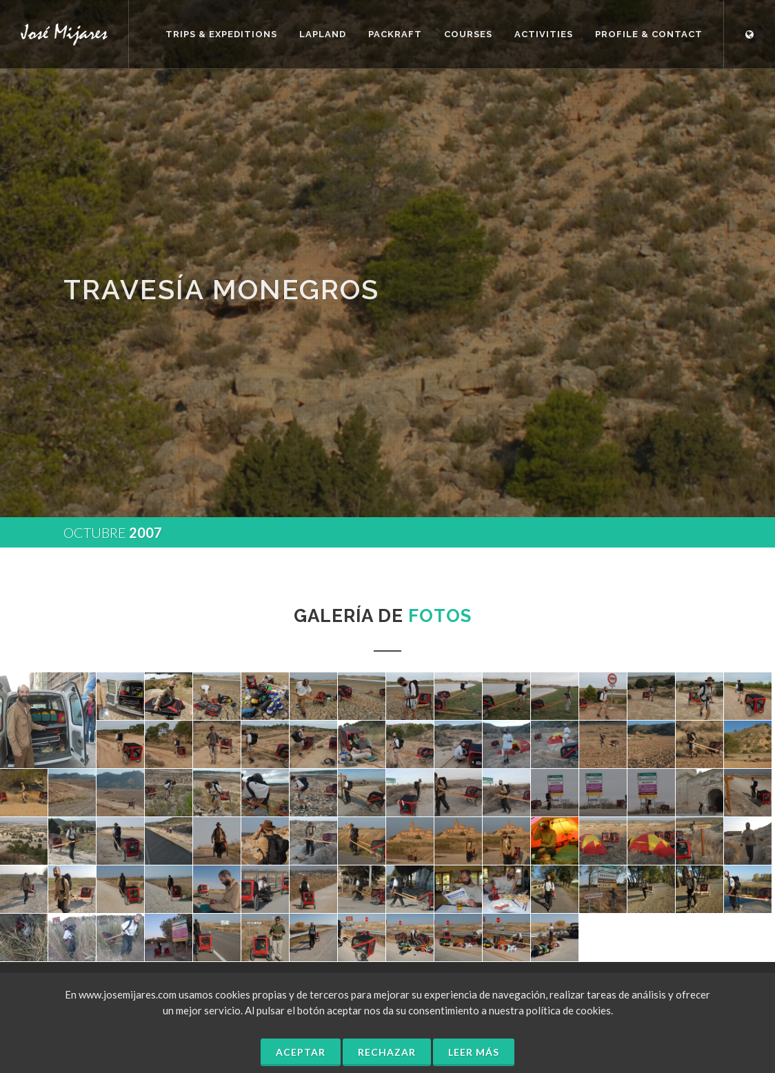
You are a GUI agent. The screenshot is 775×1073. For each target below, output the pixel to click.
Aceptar (300, 1052)
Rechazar (387, 1052)
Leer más (473, 1052)
